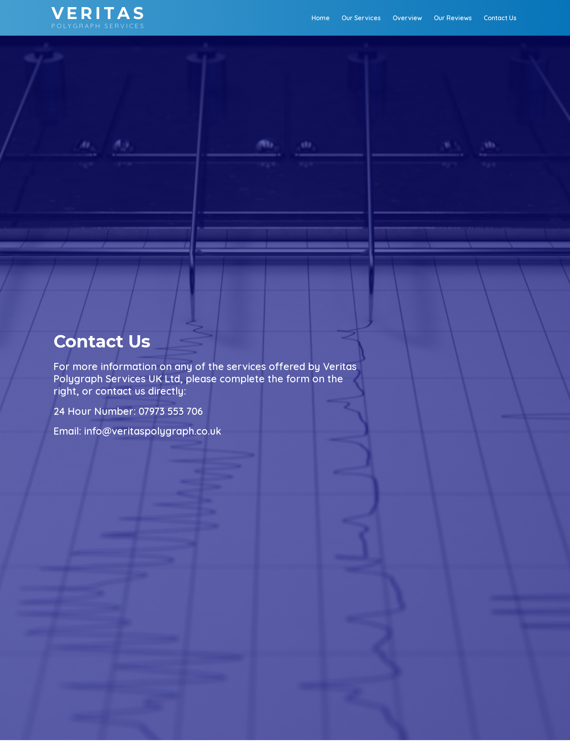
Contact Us (500, 18)
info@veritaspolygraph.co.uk (152, 431)
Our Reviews (453, 18)
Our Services (361, 18)
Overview (407, 18)
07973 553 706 (171, 411)
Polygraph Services (98, 17)
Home (321, 18)
